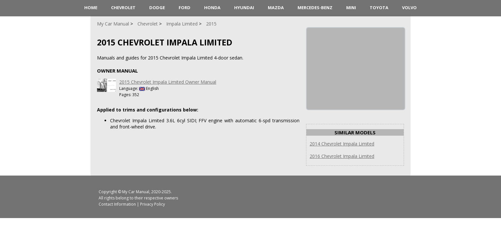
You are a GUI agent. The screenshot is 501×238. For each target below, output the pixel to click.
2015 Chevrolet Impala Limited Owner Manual (167, 82)
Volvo (409, 7)
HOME (90, 7)
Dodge (157, 7)
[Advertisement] (356, 69)
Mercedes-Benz (315, 7)
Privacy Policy (152, 204)
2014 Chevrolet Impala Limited (342, 144)
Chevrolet (123, 7)
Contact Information (117, 204)
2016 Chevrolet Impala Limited (342, 156)
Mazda (276, 7)
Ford (184, 7)
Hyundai (244, 7)
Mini (351, 7)
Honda (212, 7)
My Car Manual (135, 192)
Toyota (379, 7)
